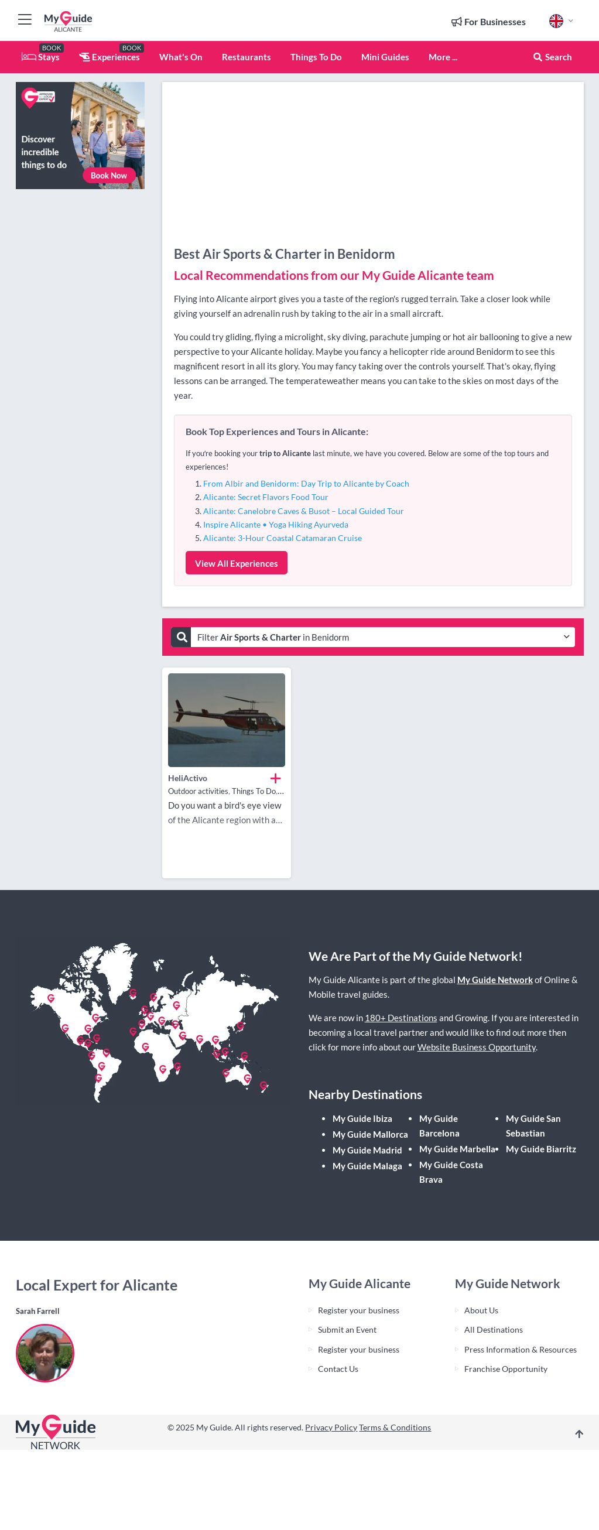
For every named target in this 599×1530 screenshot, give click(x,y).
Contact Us (338, 1369)
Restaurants (246, 57)
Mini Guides (385, 57)
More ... (443, 57)
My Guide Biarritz (541, 1149)
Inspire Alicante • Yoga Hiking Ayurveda (275, 524)
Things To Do (316, 57)
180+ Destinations (401, 1017)
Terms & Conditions (395, 1427)
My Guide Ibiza (362, 1118)
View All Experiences (236, 563)
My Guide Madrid (367, 1150)
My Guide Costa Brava (451, 1172)
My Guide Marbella (457, 1149)
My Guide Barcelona (439, 1125)
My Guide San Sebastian (533, 1125)
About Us (481, 1310)
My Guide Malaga (367, 1166)
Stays (41, 57)
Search (552, 57)
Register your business (358, 1310)
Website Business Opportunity (476, 1047)
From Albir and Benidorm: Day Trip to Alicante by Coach (306, 483)
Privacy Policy (331, 1427)
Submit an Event (347, 1329)
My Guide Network (495, 979)
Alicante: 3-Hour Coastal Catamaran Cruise (282, 538)
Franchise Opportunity (505, 1369)
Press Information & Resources (520, 1349)
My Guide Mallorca (370, 1134)
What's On (181, 57)
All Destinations (493, 1329)
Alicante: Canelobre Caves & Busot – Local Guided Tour (303, 511)
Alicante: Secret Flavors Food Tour (265, 497)
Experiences (109, 57)
